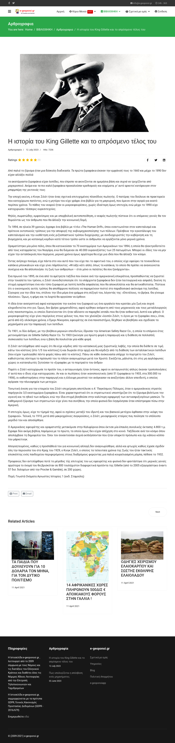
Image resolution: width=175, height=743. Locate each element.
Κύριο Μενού (81, 12)
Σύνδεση (161, 11)
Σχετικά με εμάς (136, 11)
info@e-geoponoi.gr (142, 3)
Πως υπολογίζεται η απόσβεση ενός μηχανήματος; (67, 677)
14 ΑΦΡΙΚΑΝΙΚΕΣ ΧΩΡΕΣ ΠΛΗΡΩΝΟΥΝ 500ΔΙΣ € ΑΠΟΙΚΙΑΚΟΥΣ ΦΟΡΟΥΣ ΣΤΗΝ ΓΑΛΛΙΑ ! (87, 592)
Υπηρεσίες (96, 663)
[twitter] (13, 3)
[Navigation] (9, 11)
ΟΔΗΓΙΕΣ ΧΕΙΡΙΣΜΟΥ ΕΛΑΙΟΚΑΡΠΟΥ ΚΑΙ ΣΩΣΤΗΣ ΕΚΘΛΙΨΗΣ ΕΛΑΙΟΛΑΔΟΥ (139, 568)
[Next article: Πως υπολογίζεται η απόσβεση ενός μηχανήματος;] (158, 512)
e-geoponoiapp (98, 683)
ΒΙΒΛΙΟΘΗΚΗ (109, 11)
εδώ (26, 716)
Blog (92, 670)
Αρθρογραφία (15, 149)
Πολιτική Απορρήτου (101, 676)
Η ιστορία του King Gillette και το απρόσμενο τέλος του (67, 662)
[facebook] (9, 3)
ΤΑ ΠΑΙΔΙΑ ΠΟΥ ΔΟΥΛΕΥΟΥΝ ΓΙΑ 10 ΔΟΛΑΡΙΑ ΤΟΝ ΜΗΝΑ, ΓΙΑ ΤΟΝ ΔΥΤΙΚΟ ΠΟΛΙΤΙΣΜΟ (30, 571)
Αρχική (60, 11)
